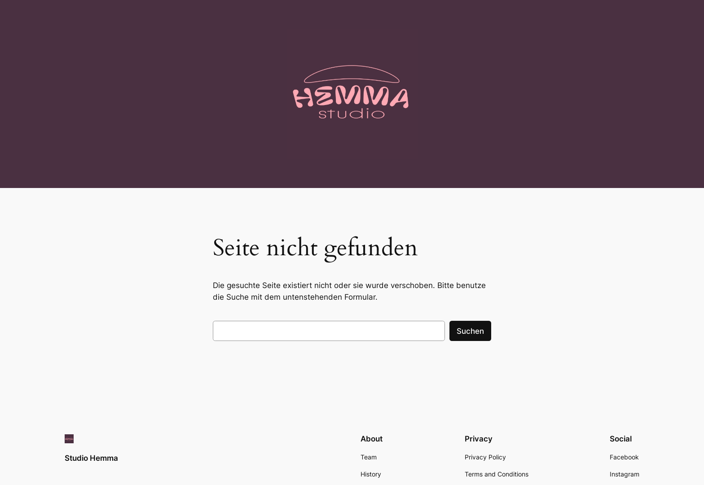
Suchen (470, 331)
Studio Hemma (91, 458)
